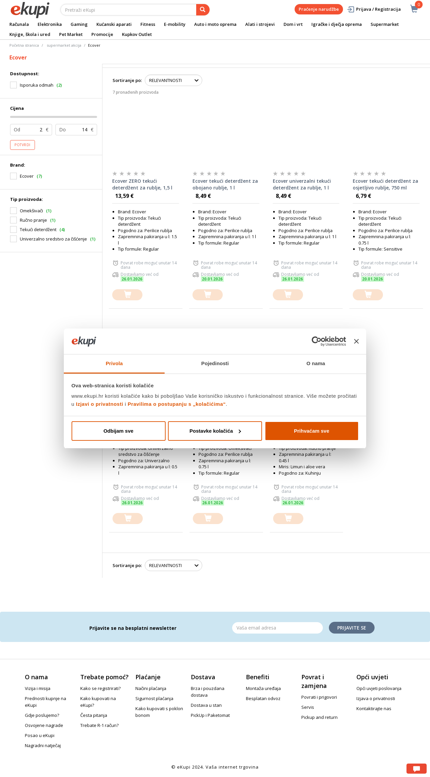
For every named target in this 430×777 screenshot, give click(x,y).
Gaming (79, 24)
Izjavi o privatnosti (99, 404)
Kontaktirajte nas (373, 708)
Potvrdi (22, 144)
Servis (307, 707)
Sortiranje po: (127, 80)
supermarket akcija (64, 45)
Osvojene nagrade (44, 725)
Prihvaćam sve (311, 431)
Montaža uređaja (263, 688)
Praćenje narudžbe (319, 9)
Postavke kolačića (215, 431)
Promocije (102, 34)
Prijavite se (351, 627)
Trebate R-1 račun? (99, 725)
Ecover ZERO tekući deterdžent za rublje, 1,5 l (142, 184)
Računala (19, 24)
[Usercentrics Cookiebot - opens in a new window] (316, 341)
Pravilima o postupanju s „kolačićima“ (177, 404)
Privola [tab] (114, 363)
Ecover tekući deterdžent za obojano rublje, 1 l (225, 184)
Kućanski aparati (114, 24)
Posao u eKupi (39, 735)
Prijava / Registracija (374, 9)
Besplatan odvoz (263, 698)
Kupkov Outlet (137, 34)
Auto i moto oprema (215, 24)
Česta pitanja (93, 715)
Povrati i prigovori (319, 697)
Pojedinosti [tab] (215, 363)
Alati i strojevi (260, 24)
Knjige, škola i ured (29, 34)
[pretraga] (203, 9)
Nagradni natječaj (43, 745)
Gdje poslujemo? (42, 715)
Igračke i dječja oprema (336, 24)
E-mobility (174, 24)
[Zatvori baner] (356, 341)
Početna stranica (24, 45)
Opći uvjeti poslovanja (378, 688)
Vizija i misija (37, 688)
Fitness (147, 24)
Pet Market (71, 34)
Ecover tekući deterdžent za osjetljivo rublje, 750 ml (385, 184)
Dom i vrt (293, 24)
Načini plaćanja (150, 688)
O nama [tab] (315, 363)
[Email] (277, 628)
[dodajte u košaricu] (127, 294)
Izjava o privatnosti (375, 698)
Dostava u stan (206, 705)
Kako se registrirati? (100, 688)
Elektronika (50, 24)
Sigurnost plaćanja (154, 698)
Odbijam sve (118, 431)
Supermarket (385, 24)
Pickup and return (319, 717)
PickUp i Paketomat (210, 715)
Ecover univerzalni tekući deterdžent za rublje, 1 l (302, 184)
